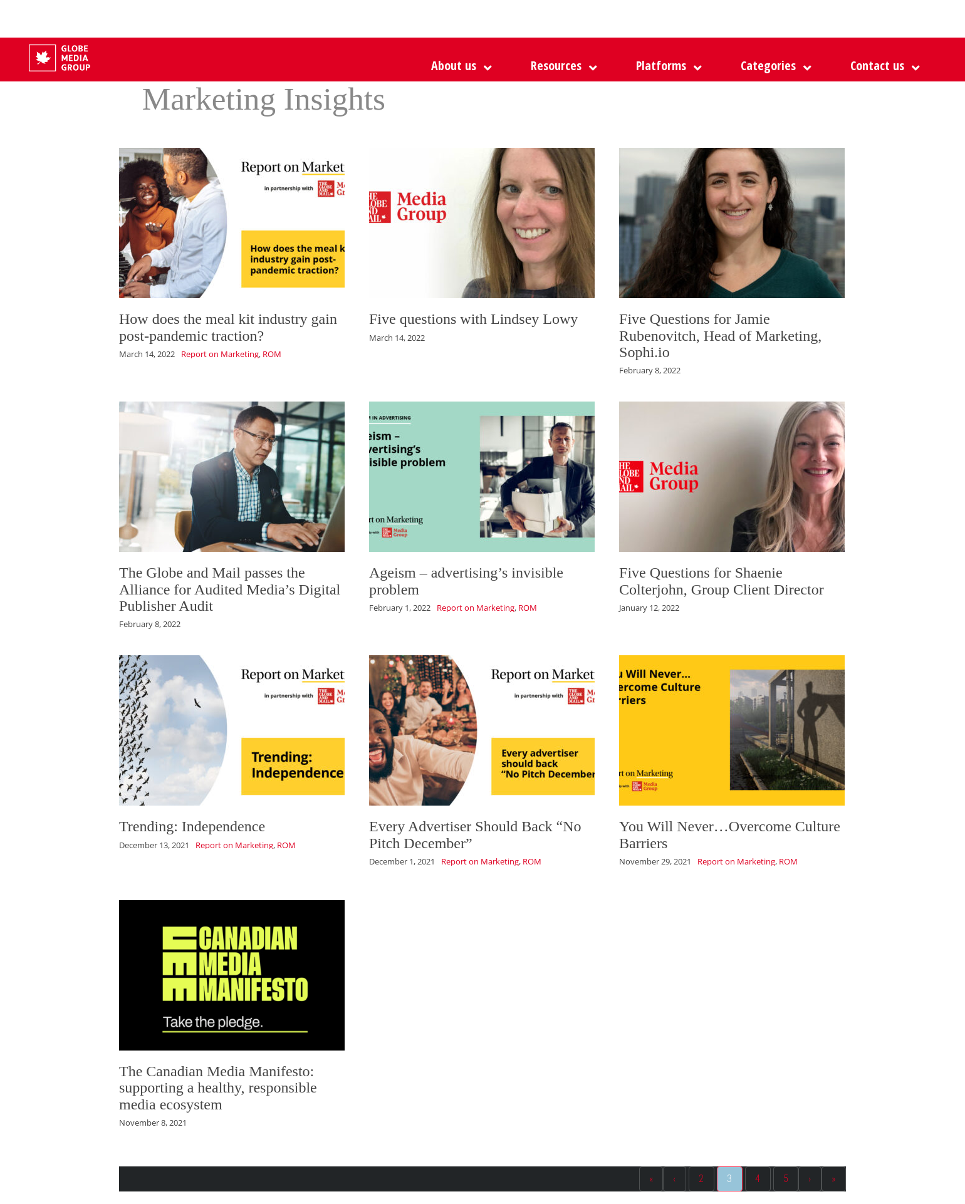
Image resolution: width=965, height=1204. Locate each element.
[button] (665, 65)
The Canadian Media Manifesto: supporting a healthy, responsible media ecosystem (218, 1088)
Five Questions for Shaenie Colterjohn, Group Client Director (721, 580)
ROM (272, 354)
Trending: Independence (192, 826)
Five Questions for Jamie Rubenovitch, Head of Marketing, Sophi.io (720, 335)
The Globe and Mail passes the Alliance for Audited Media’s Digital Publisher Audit (229, 589)
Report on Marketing (220, 354)
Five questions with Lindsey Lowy (473, 319)
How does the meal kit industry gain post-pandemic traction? (228, 327)
